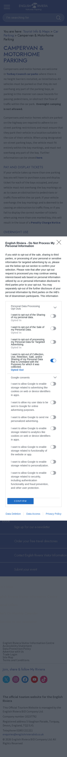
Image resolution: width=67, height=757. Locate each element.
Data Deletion (13, 513)
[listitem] (33, 307)
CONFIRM (20, 501)
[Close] (60, 243)
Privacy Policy (53, 513)
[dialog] (33, 378)
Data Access (33, 513)
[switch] (53, 316)
